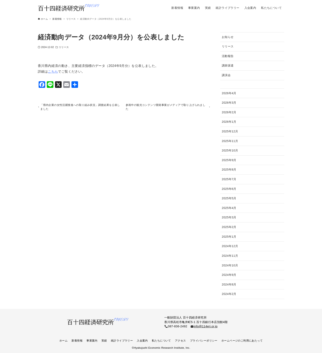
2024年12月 (230, 246)
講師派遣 (228, 65)
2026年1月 (229, 121)
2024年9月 (229, 274)
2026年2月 (229, 112)
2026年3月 (229, 102)
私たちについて (161, 340)
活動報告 (228, 56)
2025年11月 (230, 141)
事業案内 (92, 340)
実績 (104, 340)
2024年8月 (229, 284)
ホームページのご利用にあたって (242, 340)
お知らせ (228, 37)
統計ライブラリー (122, 340)
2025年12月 (230, 131)
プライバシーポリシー (203, 340)
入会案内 (142, 340)
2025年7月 (229, 179)
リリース (64, 47)
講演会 (226, 75)
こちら (53, 71)
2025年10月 (230, 150)
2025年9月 (229, 160)
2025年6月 (229, 188)
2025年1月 (229, 236)
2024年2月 (229, 294)
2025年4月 (229, 208)
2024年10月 (230, 265)
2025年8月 (229, 169)
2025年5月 (229, 198)
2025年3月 (229, 217)
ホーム (63, 340)
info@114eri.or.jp (205, 326)
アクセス (180, 340)
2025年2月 (229, 227)
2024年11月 (230, 255)
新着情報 (77, 340)
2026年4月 (229, 93)
